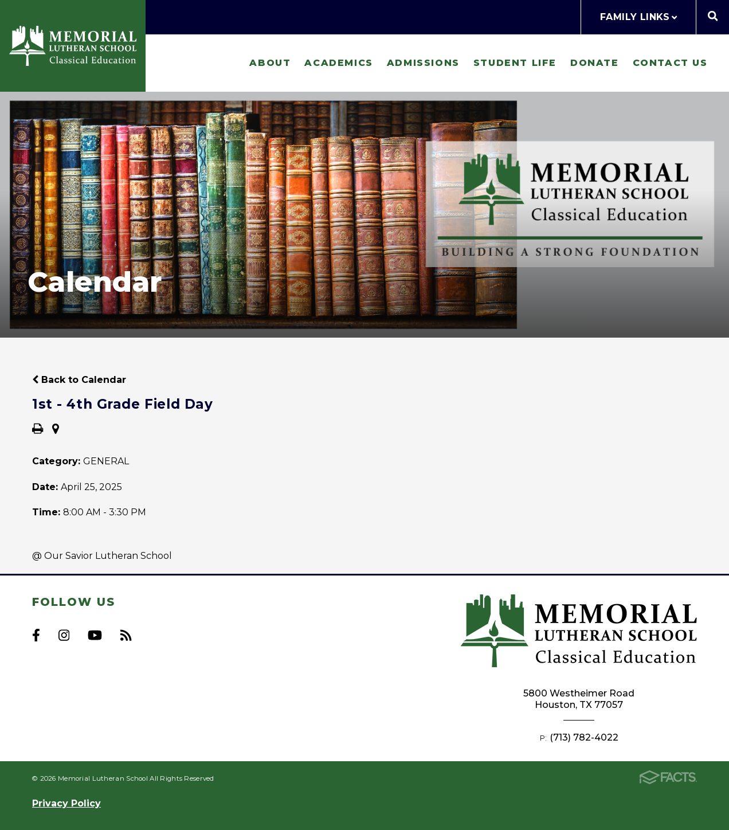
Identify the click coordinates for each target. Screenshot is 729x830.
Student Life (514, 62)
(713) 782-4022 (584, 737)
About (270, 62)
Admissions (423, 62)
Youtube (95, 635)
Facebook (36, 635)
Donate (594, 62)
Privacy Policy (66, 803)
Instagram (63, 635)
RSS (125, 635)
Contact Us (670, 62)
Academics (338, 62)
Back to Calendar (79, 379)
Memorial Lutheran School (73, 45)
